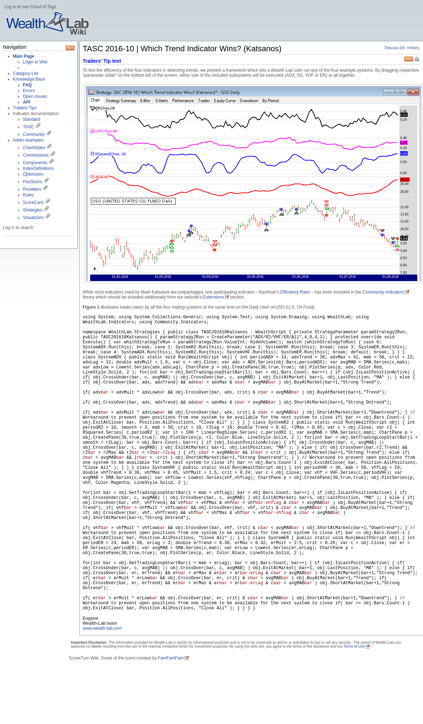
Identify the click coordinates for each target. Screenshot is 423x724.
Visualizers (33, 217)
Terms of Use (354, 646)
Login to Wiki (35, 62)
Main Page (23, 56)
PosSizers (32, 181)
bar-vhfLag (268, 502)
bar (200, 382)
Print (417, 59)
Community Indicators (383, 292)
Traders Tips (25, 107)
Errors (29, 90)
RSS (408, 58)
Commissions (36, 155)
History (413, 48)
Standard (31, 119)
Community (34, 134)
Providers (32, 189)
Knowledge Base (29, 79)
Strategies (32, 210)
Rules (28, 194)
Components (35, 162)
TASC (28, 126)
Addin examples (28, 140)
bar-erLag (251, 573)
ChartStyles (34, 147)
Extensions (213, 297)
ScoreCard (33, 202)
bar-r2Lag (163, 452)
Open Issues (35, 96)
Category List (25, 73)
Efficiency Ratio (295, 292)
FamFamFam (171, 658)
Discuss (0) (395, 48)
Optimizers (33, 174)
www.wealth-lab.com (102, 628)
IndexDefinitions (38, 168)
